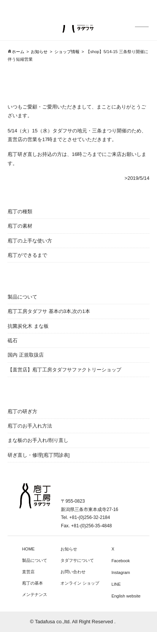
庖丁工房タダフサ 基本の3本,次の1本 (49, 311)
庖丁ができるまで (27, 255)
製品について (22, 297)
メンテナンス (34, 594)
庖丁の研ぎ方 (22, 411)
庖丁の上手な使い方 (30, 241)
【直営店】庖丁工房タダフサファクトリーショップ (64, 370)
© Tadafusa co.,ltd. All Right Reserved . (73, 621)
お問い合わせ (73, 571)
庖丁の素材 (20, 226)
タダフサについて (77, 560)
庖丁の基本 (32, 583)
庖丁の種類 (20, 211)
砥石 (12, 340)
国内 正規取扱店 (26, 355)
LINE (116, 584)
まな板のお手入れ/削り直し (38, 440)
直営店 (28, 571)
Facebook (120, 560)
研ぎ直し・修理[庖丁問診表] (39, 455)
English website (125, 596)
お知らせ (68, 549)
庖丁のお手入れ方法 (30, 426)
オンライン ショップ (79, 583)
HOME (28, 549)
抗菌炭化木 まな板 (28, 326)
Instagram (120, 572)
